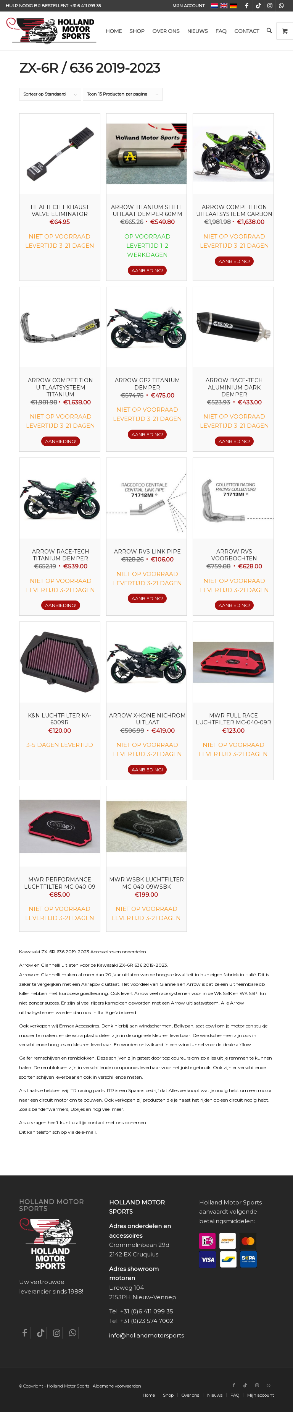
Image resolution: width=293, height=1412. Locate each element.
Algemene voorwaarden (117, 1386)
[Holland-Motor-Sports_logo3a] (51, 31)
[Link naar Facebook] (247, 5)
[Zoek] (269, 31)
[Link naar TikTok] (258, 5)
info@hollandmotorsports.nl (149, 1335)
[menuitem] (187, 6)
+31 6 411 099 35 (85, 5)
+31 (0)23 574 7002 (146, 1320)
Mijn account (188, 5)
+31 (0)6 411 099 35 (146, 1311)
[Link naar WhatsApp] (281, 5)
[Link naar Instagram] (269, 5)
